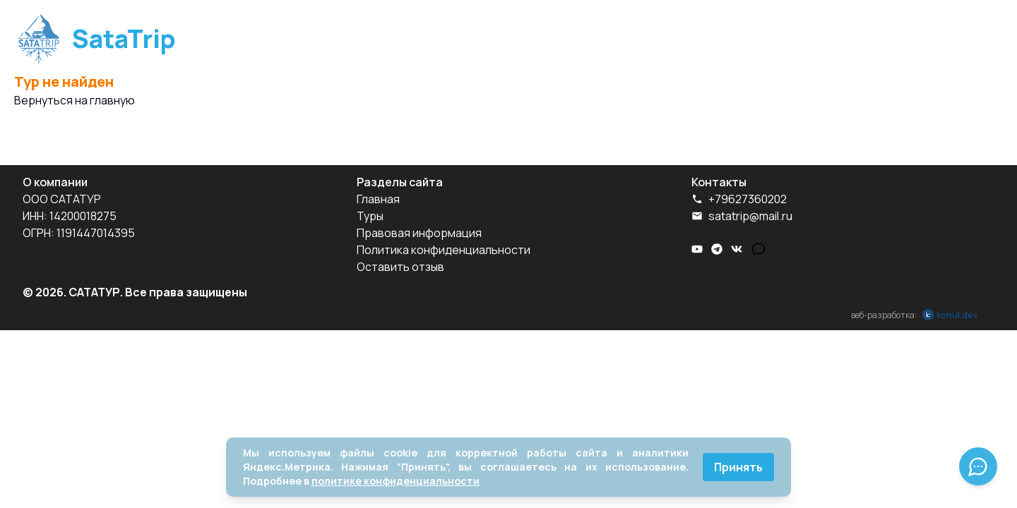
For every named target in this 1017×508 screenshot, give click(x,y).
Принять (738, 467)
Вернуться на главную (74, 100)
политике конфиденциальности (395, 481)
